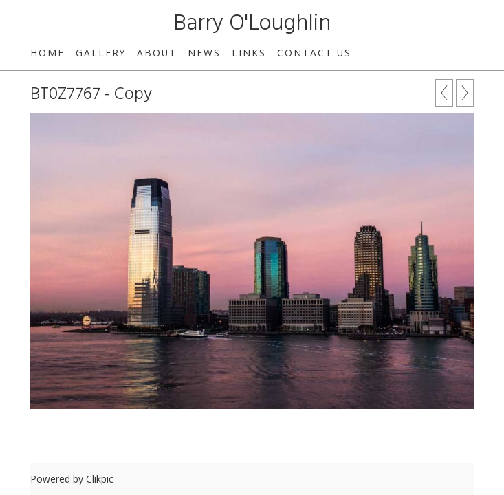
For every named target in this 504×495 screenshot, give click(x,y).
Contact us (314, 52)
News (204, 52)
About (157, 52)
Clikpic (99, 478)
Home (47, 52)
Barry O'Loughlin (252, 24)
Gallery (101, 52)
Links (249, 52)
